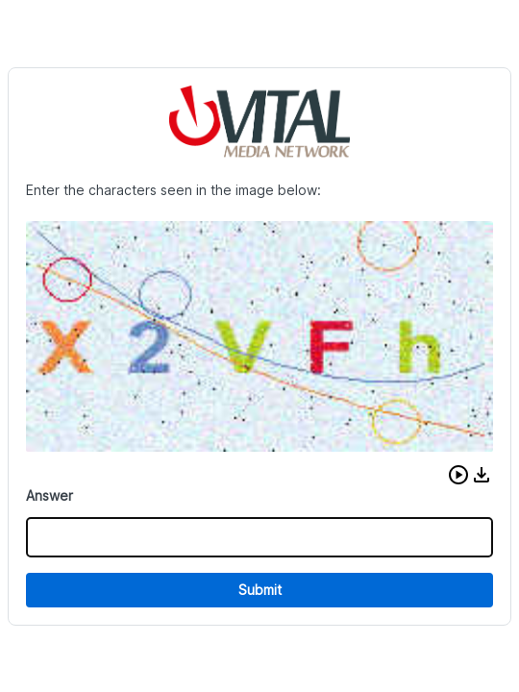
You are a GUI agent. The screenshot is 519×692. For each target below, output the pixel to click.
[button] (458, 474)
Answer (49, 495)
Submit (260, 589)
